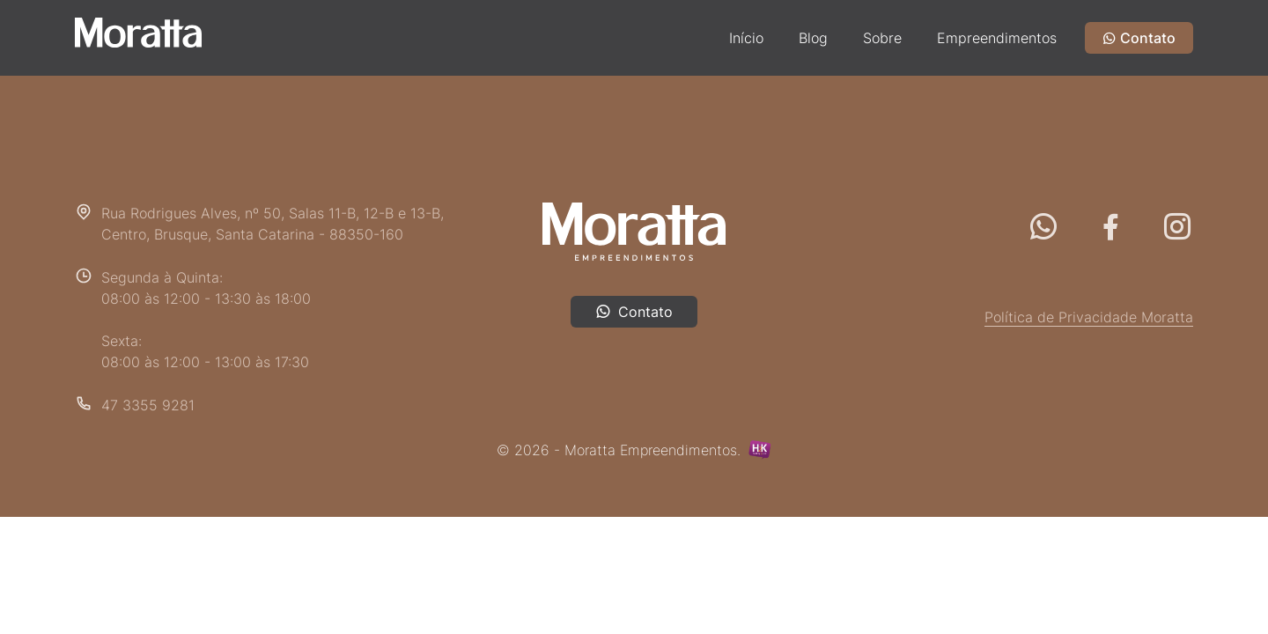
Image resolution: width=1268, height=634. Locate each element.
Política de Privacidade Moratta (1088, 317)
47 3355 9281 (148, 405)
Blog (813, 38)
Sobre (882, 38)
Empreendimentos (997, 38)
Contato (1139, 38)
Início (746, 38)
